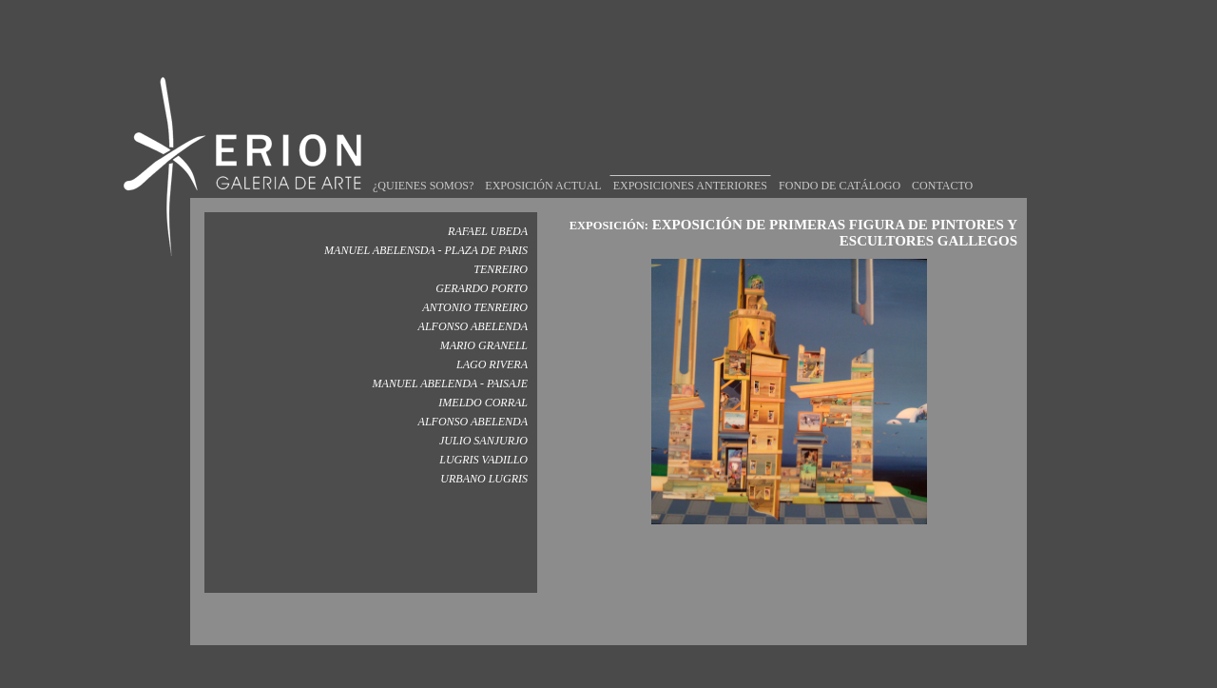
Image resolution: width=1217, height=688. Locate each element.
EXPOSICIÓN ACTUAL (543, 167)
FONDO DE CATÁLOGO (839, 167)
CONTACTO (942, 167)
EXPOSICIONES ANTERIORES (690, 167)
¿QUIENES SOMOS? (423, 167)
